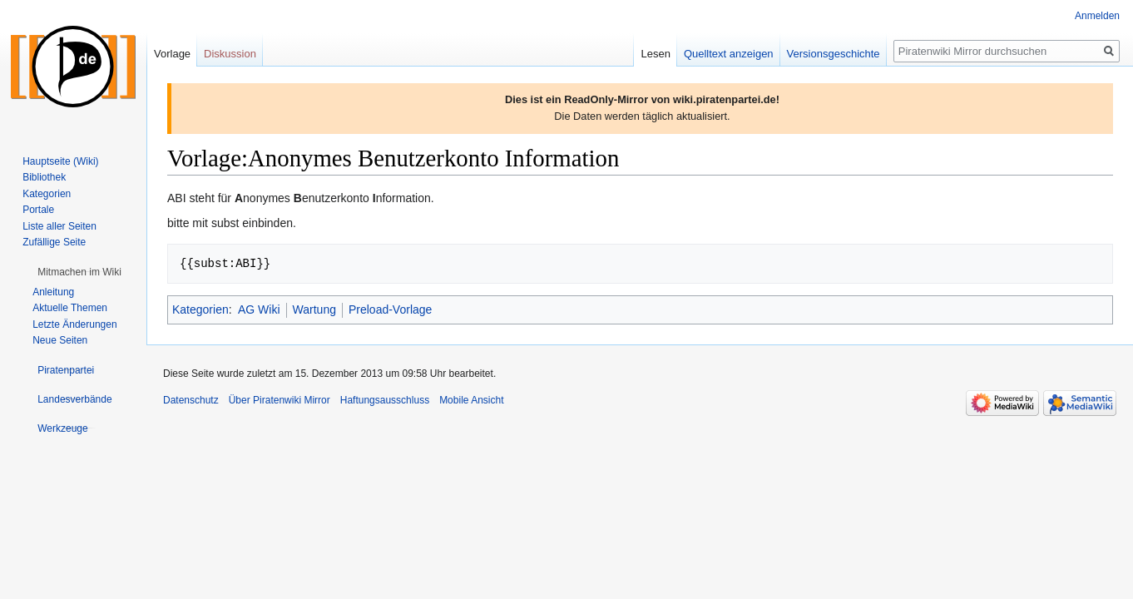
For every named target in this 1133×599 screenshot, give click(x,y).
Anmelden (1097, 16)
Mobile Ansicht (471, 400)
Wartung (314, 309)
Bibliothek (44, 177)
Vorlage (172, 53)
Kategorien (200, 309)
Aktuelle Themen (69, 308)
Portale (38, 209)
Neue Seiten (59, 340)
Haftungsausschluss (384, 400)
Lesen (655, 53)
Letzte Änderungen (74, 324)
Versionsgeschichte (833, 53)
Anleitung (53, 292)
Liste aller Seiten (59, 226)
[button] (79, 272)
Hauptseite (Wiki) (60, 161)
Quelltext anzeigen (729, 53)
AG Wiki (259, 309)
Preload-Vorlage (390, 309)
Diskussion (230, 53)
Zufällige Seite (54, 242)
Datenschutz (191, 400)
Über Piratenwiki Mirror (279, 400)
